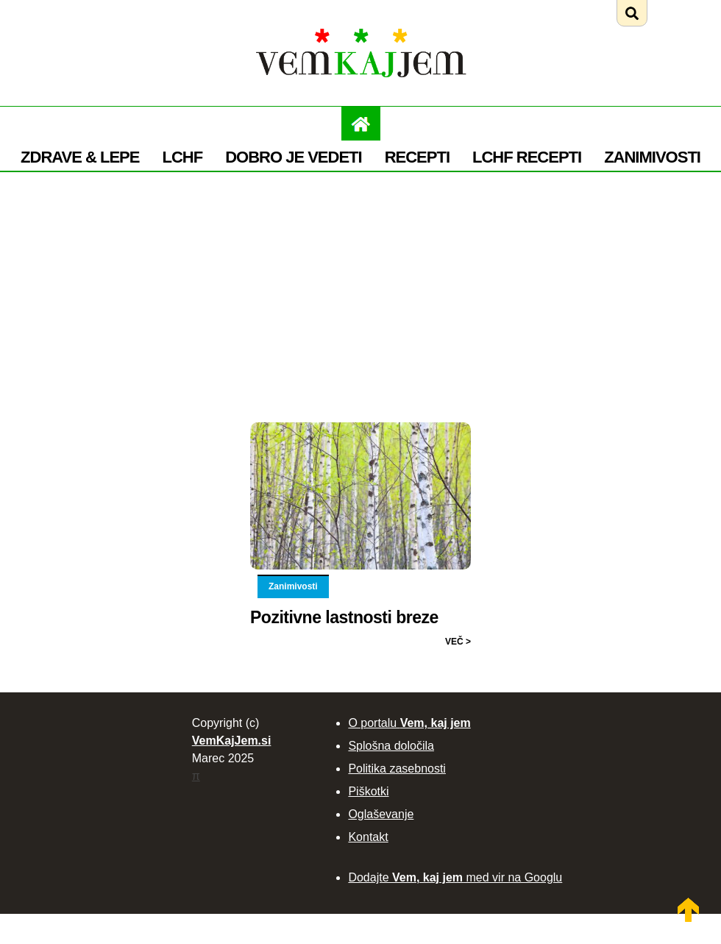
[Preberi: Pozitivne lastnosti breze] (360, 424)
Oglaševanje (380, 814)
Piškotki (368, 791)
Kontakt (368, 837)
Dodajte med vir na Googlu (455, 877)
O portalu (409, 723)
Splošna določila (391, 745)
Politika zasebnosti (397, 768)
